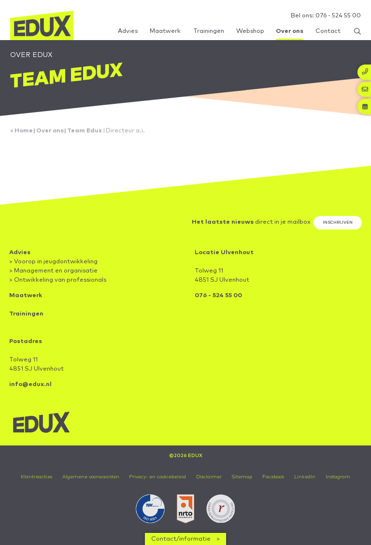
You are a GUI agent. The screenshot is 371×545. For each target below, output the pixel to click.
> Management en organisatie (53, 271)
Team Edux (84, 131)
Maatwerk (25, 295)
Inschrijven (338, 222)
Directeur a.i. (125, 131)
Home (23, 131)
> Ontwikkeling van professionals (57, 280)
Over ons (50, 131)
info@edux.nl (30, 384)
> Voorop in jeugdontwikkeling (53, 261)
